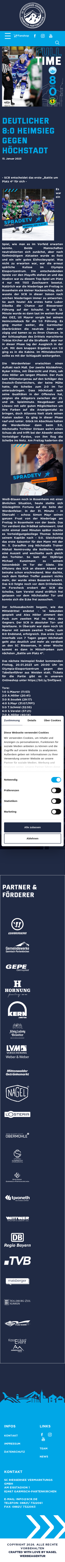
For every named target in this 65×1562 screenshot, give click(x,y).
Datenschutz (14, 1451)
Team (43, 1448)
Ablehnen (32, 838)
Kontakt (11, 1435)
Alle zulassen (32, 827)
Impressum (12, 1443)
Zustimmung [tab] (12, 720)
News (44, 1456)
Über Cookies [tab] (52, 720)
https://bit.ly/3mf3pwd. (45, 680)
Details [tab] (32, 720)
